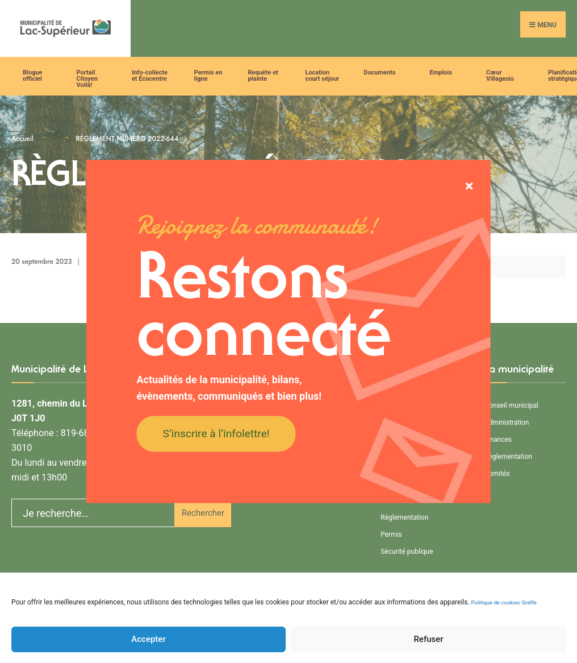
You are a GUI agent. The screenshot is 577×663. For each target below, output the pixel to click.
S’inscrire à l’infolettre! (216, 433)
